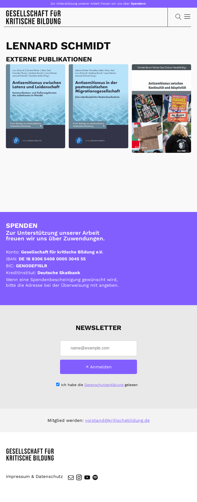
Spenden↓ (138, 3)
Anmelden (101, 367)
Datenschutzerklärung (103, 385)
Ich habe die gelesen (99, 385)
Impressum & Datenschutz (34, 477)
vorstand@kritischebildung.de (117, 420)
